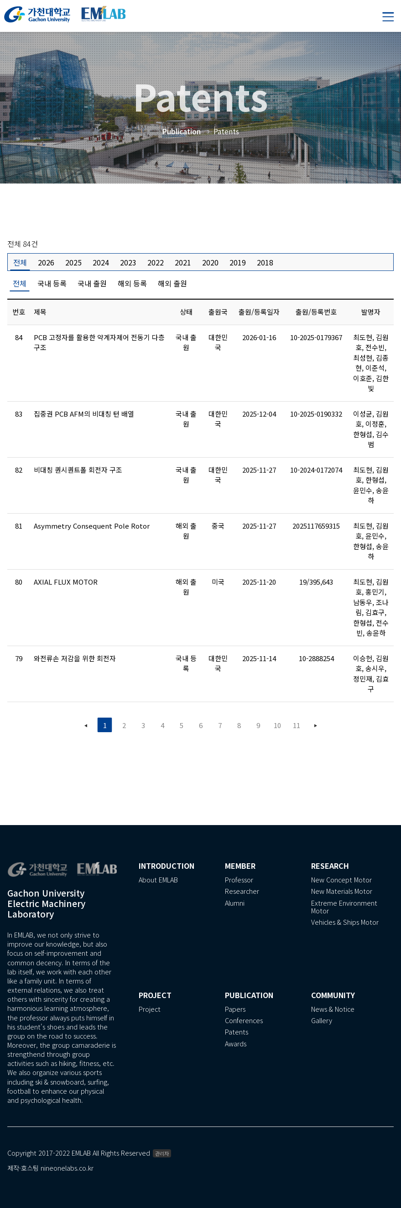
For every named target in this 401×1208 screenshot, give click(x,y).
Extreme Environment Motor (344, 907)
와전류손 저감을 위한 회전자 (75, 658)
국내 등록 (52, 283)
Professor (239, 880)
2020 (210, 262)
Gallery (321, 1020)
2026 (46, 262)
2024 (101, 262)
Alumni (235, 903)
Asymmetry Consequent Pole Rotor (92, 525)
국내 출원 (92, 283)
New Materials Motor (341, 891)
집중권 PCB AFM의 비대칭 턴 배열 (84, 413)
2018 (265, 262)
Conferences (244, 1020)
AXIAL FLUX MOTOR (66, 581)
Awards (235, 1044)
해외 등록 (132, 283)
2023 (128, 262)
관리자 (162, 1153)
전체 (20, 262)
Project (150, 1009)
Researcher (242, 891)
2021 (183, 262)
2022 (155, 262)
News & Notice (332, 1009)
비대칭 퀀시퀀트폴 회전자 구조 (78, 469)
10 (277, 725)
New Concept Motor (341, 880)
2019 (237, 262)
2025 (73, 262)
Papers (235, 1009)
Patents (236, 1032)
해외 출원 (172, 283)
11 (296, 725)
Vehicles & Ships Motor (345, 922)
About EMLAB (158, 880)
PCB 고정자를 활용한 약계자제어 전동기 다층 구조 (99, 342)
